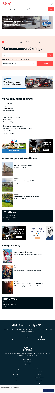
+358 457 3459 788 (11, 302)
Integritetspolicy (27, 361)
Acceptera (50, 390)
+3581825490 (7, 130)
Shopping (15, 374)
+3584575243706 (8, 108)
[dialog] (27, 389)
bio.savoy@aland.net (11, 304)
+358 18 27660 (10, 215)
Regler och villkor (27, 365)
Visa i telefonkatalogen (8, 110)
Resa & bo (15, 380)
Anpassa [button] (2, 390)
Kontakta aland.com (27, 359)
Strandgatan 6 (8, 220)
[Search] (51, 9)
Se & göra (15, 377)
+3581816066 (7, 119)
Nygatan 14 (8, 306)
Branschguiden (9, 42)
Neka (45, 390)
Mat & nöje (15, 371)
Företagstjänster (21, 42)
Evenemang (16, 369)
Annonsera (15, 383)
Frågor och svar (27, 363)
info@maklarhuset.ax (11, 217)
